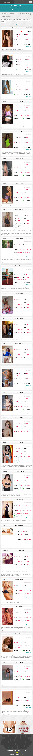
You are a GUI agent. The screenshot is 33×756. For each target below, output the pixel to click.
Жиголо (3, 21)
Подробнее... (28, 46)
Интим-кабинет (16, 5)
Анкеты (3, 19)
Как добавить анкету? (16, 7)
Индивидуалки (17, 19)
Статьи (9, 19)
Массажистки (26, 19)
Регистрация (16, 9)
